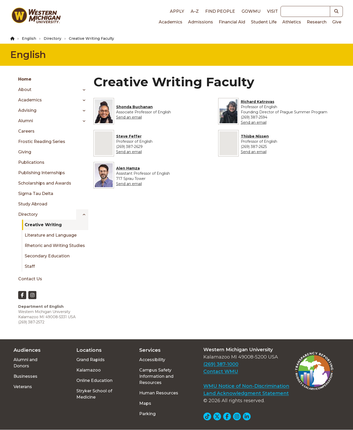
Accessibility (152, 359)
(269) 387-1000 (220, 364)
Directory (52, 38)
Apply (177, 11)
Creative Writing (43, 224)
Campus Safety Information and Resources (156, 376)
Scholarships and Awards (44, 183)
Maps (145, 403)
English (29, 38)
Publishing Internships (41, 172)
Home (24, 79)
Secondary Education (47, 255)
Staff (30, 266)
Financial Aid (232, 21)
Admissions (200, 21)
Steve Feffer (129, 136)
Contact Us (30, 278)
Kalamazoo (88, 370)
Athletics (291, 21)
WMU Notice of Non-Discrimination (246, 386)
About (24, 89)
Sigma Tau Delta (35, 193)
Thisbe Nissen (255, 136)
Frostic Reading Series (41, 141)
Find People (220, 11)
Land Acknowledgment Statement (246, 393)
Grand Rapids (90, 359)
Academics (170, 21)
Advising (27, 110)
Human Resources (158, 392)
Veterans (23, 386)
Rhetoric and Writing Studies (55, 245)
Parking (147, 413)
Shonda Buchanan (134, 107)
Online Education (94, 380)
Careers (26, 131)
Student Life (264, 21)
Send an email (129, 117)
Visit (272, 11)
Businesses (25, 376)
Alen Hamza (128, 168)
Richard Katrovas (257, 101)
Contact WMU (220, 371)
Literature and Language (51, 235)
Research (317, 21)
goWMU (251, 11)
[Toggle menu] (82, 89)
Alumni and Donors (25, 362)
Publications (31, 162)
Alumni (25, 120)
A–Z (195, 11)
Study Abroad (32, 203)
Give (336, 21)
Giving (24, 151)
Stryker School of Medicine (94, 394)
